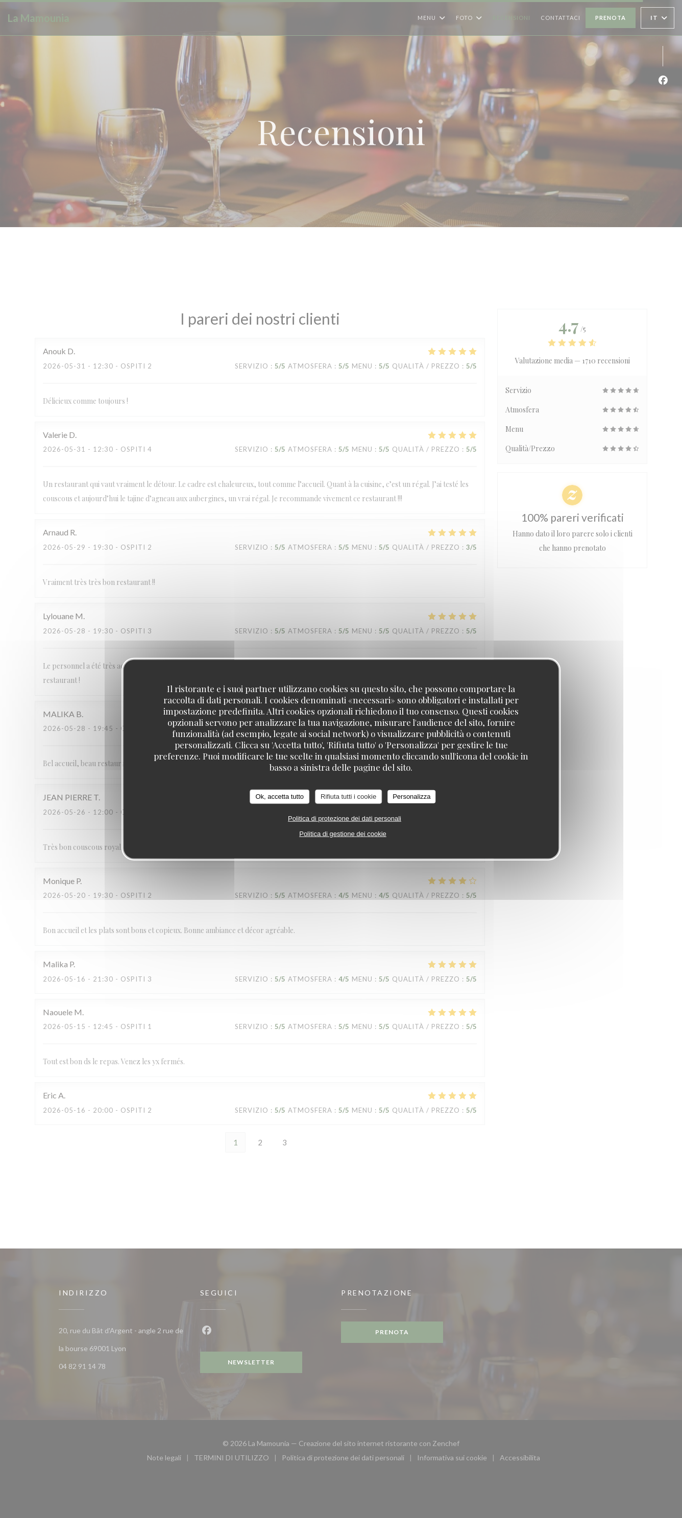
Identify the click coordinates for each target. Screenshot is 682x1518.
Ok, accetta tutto (279, 796)
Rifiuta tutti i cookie (348, 796)
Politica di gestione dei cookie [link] (342, 833)
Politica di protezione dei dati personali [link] (344, 818)
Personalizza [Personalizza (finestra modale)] (411, 796)
